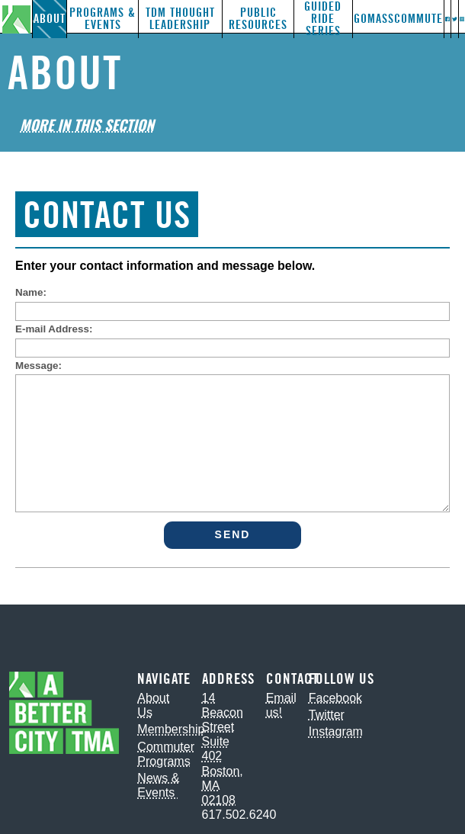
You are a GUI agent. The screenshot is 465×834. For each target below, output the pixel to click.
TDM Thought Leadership (180, 18)
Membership (170, 729)
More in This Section (87, 125)
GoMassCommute (398, 18)
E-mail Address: (53, 329)
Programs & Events (102, 18)
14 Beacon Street (222, 712)
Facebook (335, 697)
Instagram (336, 731)
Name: (30, 292)
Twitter (327, 714)
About (50, 18)
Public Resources (258, 18)
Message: (38, 365)
